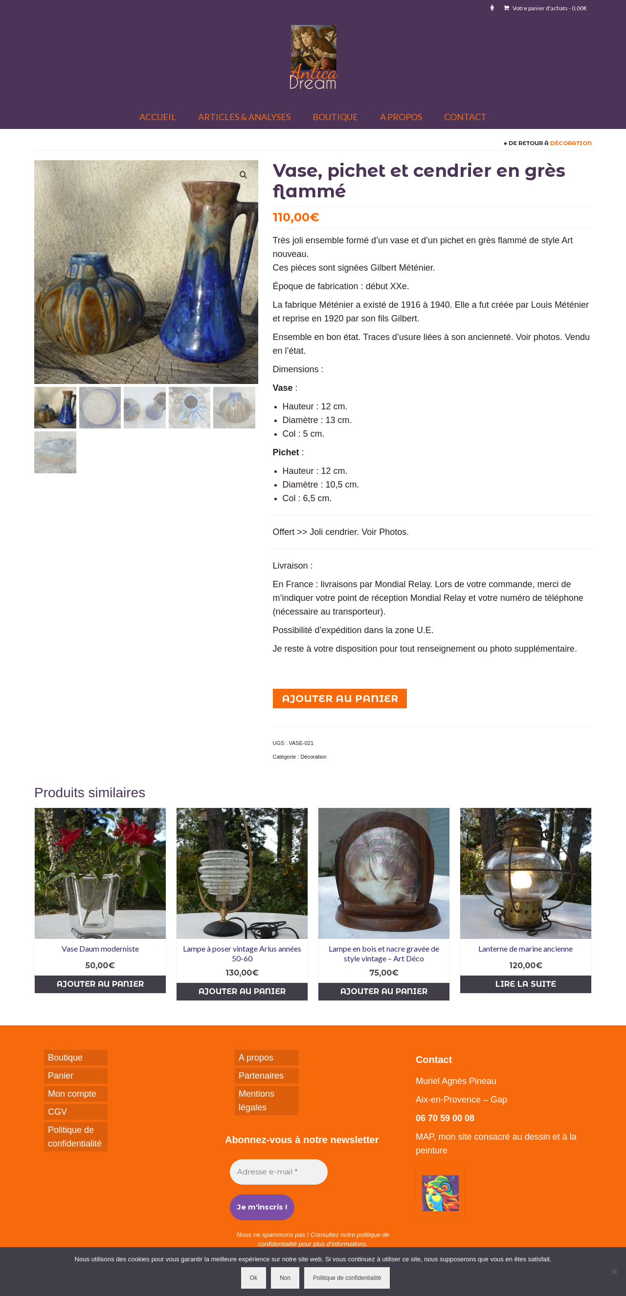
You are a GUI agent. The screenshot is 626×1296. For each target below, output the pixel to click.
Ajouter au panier (340, 698)
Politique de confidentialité (347, 1278)
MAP (425, 1137)
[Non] (614, 1271)
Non (285, 1278)
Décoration (571, 143)
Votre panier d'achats (545, 8)
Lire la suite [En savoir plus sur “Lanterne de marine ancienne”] (525, 984)
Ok (253, 1278)
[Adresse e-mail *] (279, 1172)
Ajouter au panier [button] (100, 984)
